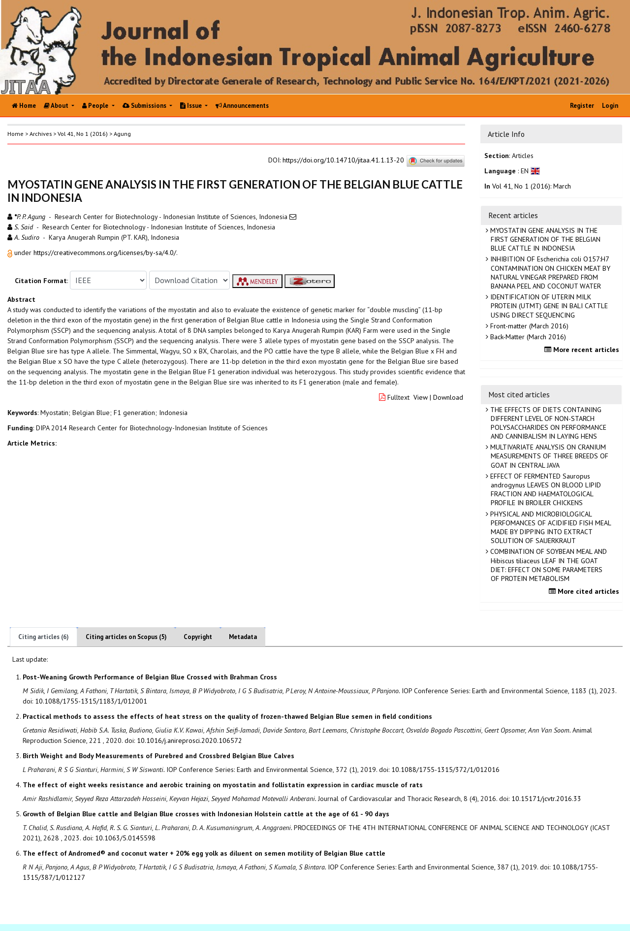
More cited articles (585, 591)
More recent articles (583, 349)
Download (448, 397)
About (57, 105)
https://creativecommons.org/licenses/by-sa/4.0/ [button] (104, 252)
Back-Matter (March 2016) (527, 336)
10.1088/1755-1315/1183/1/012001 (91, 701)
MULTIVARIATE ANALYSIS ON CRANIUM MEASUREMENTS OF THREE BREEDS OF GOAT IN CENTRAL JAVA (548, 456)
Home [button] (15, 133)
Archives (41, 133)
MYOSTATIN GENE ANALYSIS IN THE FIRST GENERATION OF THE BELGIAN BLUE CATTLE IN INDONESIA (544, 239)
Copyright (198, 637)
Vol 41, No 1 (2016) (83, 133)
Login (610, 105)
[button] (10, 252)
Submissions (145, 105)
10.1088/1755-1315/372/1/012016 (445, 769)
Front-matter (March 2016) (528, 325)
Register (582, 105)
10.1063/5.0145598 (125, 838)
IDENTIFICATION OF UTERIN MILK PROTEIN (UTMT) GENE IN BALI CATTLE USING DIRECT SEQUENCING (548, 305)
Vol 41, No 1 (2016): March (531, 186)
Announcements (242, 105)
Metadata (243, 637)
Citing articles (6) (43, 637)
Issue (191, 105)
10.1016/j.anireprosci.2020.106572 (189, 740)
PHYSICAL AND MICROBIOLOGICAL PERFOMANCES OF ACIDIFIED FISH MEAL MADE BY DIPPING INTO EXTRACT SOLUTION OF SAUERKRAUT (549, 528)
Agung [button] (122, 133)
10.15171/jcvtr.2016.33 (546, 798)
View (420, 397)
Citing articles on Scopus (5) (126, 637)
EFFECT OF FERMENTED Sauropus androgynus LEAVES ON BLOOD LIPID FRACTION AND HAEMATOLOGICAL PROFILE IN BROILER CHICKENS (544, 490)
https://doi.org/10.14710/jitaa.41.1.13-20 (343, 160)
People (96, 105)
